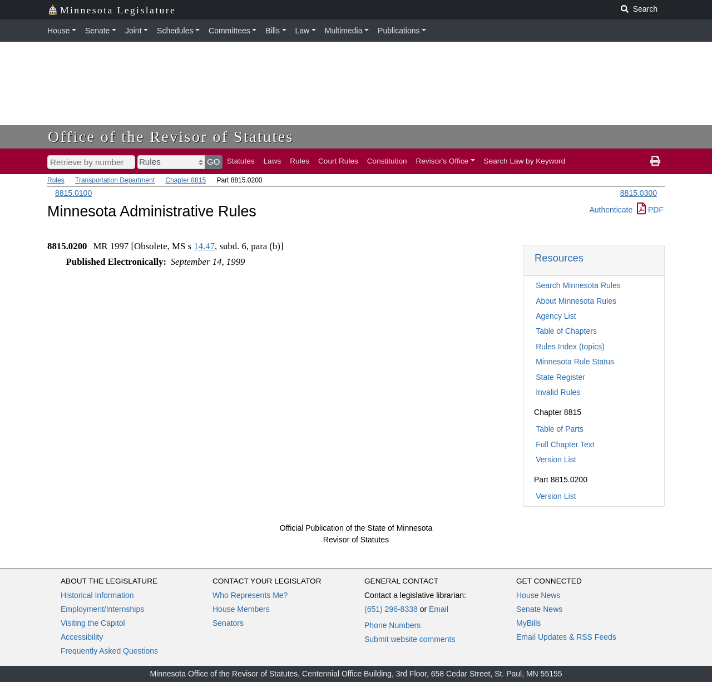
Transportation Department (115, 180)
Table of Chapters (566, 331)
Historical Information (97, 595)
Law (302, 30)
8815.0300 (638, 193)
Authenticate (610, 209)
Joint (133, 30)
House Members (241, 609)
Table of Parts (560, 428)
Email (438, 609)
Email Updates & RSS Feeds (566, 636)
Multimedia (344, 30)
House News (538, 595)
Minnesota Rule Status (575, 361)
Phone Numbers (392, 625)
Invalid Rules (558, 392)
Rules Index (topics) (570, 346)
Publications (399, 30)
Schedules (175, 30)
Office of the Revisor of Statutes (171, 136)
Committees (229, 30)
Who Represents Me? (250, 595)
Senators (228, 623)
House (58, 30)
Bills (272, 30)
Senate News (539, 609)
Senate (97, 30)
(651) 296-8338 (391, 609)
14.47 (204, 246)
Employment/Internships (102, 609)
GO (213, 161)
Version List (556, 459)
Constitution (387, 161)
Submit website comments (409, 639)
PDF (650, 209)
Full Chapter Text (565, 444)
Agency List (556, 316)
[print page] (655, 161)
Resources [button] (559, 258)
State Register (560, 377)
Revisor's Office (442, 161)
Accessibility (82, 636)
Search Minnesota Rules (578, 285)
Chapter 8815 (185, 180)
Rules (299, 161)
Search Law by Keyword (525, 161)
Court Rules (338, 161)
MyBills (528, 623)
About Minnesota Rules (576, 300)
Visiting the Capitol (93, 623)
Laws (272, 161)
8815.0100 (73, 193)
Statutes (241, 161)
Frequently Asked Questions (109, 650)
